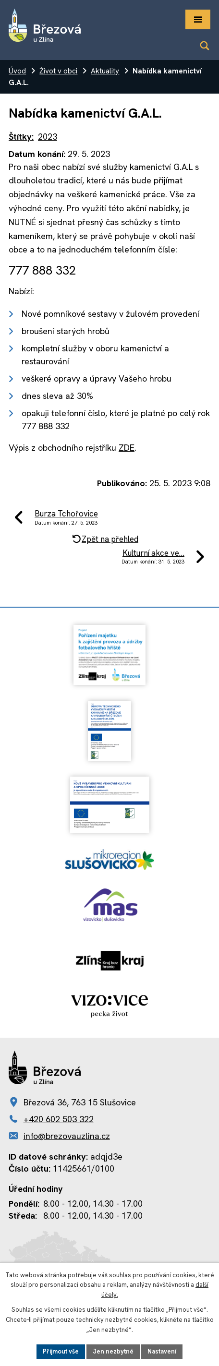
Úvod (17, 71)
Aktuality (105, 71)
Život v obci (58, 71)
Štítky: (21, 136)
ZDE (126, 447)
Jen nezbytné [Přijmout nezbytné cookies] (113, 1351)
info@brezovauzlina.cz (67, 1135)
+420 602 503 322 (59, 1119)
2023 (47, 136)
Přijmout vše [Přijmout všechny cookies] (61, 1351)
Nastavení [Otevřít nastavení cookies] (161, 1351)
